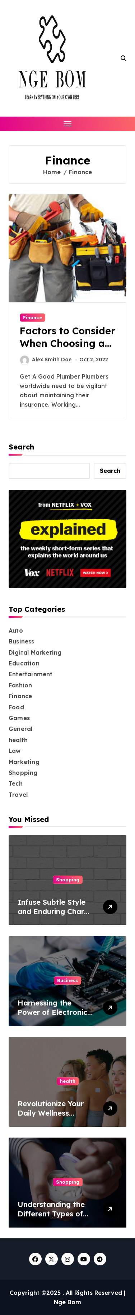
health (18, 740)
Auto (16, 630)
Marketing (24, 761)
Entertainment (31, 674)
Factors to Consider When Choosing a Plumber (67, 343)
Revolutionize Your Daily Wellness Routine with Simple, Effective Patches (54, 1117)
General (20, 728)
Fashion (20, 685)
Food (16, 707)
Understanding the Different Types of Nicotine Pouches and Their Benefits (56, 1218)
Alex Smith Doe (46, 360)
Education (24, 663)
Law (15, 750)
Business (21, 641)
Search (21, 446)
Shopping (23, 772)
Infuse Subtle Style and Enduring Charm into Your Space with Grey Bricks (54, 916)
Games (19, 718)
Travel (18, 794)
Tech (16, 783)
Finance (32, 317)
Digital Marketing (35, 652)
